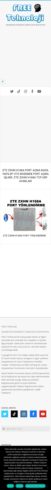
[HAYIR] (47, 468)
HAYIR (19, 486)
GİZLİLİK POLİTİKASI (35, 486)
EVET (10, 486)
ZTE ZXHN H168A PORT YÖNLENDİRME (24, 235)
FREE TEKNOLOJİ (9, 326)
